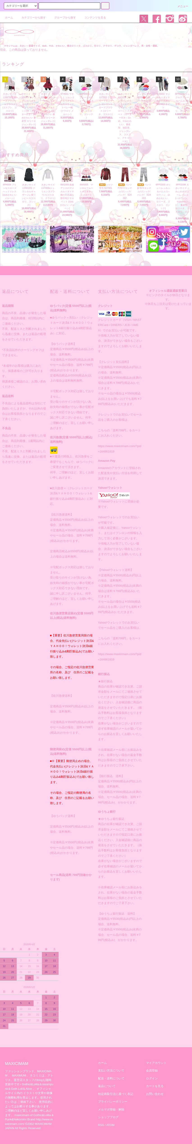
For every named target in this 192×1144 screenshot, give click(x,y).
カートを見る (155, 1086)
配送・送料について (111, 1078)
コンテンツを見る (92, 17)
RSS (101, 1125)
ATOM (110, 1125)
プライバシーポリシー (112, 1101)
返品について (107, 1086)
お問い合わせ (155, 1094)
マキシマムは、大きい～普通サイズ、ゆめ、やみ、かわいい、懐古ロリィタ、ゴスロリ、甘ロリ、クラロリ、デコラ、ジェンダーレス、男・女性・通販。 (81, 46)
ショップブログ (108, 1117)
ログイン (152, 1078)
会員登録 (152, 1070)
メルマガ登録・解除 (111, 1109)
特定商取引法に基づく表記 (115, 1094)
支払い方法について (111, 1070)
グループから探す (62, 17)
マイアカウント (156, 1063)
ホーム (9, 17)
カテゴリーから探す (31, 17)
